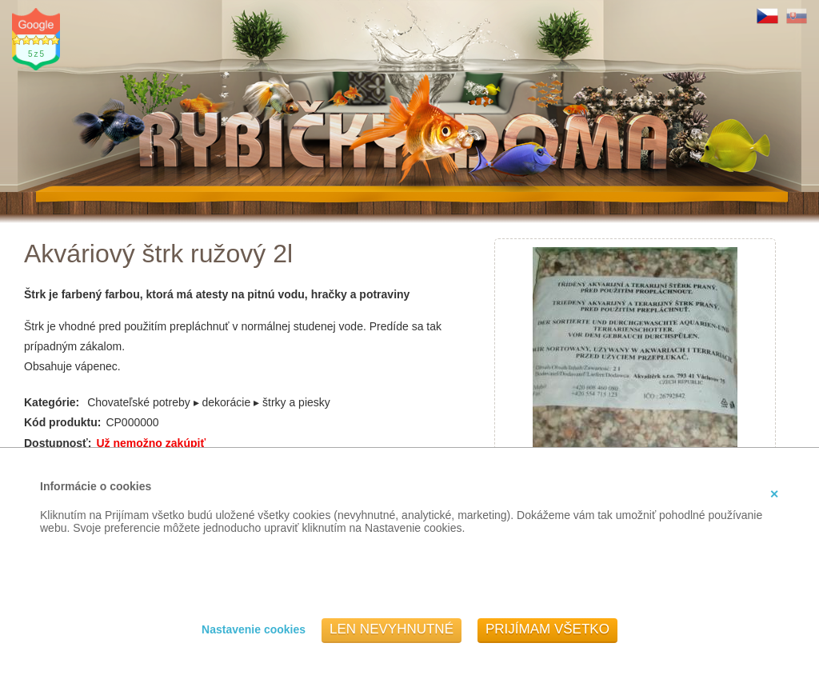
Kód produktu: (62, 422)
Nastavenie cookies (254, 629)
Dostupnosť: (57, 443)
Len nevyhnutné (391, 629)
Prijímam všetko (547, 629)
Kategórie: (51, 402)
